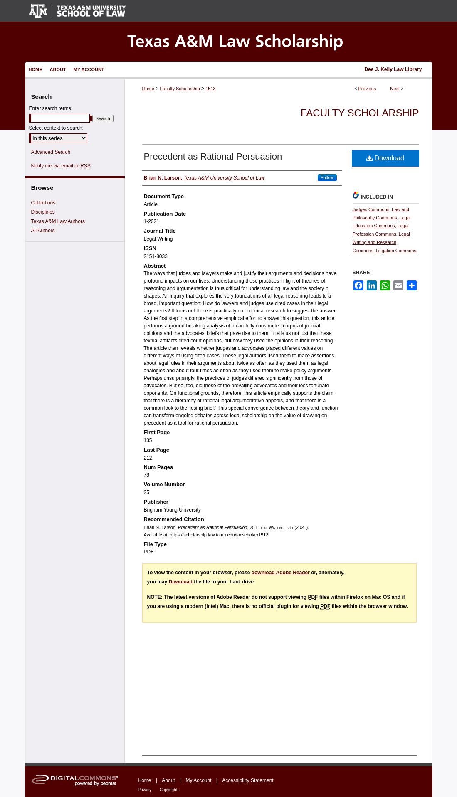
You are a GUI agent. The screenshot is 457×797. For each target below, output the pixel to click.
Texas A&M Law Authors (58, 221)
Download (385, 158)
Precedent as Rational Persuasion (213, 156)
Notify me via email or (61, 166)
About (168, 780)
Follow (327, 177)
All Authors (43, 231)
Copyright (169, 789)
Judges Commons (371, 209)
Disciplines (43, 212)
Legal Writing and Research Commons (381, 242)
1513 (210, 88)
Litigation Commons (396, 250)
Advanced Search (51, 152)
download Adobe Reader (281, 573)
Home (148, 88)
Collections (43, 203)
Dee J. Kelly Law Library (393, 69)
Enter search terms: (51, 108)
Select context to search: (56, 128)
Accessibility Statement (247, 780)
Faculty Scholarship (180, 88)
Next (395, 88)
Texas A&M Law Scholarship (228, 42)
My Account (198, 780)
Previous (367, 88)
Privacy (145, 789)
